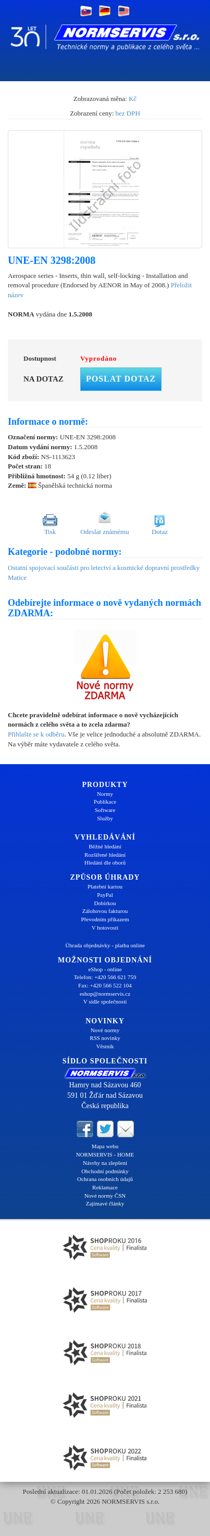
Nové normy (105, 1030)
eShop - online (104, 969)
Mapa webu (105, 1146)
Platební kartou (105, 886)
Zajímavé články (105, 1203)
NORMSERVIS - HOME (105, 1154)
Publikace (105, 801)
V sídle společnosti (105, 1001)
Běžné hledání (105, 846)
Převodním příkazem (105, 919)
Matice (17, 577)
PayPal (105, 895)
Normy (105, 794)
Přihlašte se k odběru (36, 734)
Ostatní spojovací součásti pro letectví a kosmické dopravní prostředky (104, 568)
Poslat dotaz (121, 378)
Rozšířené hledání (105, 855)
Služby (105, 818)
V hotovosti (105, 927)
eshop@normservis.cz (105, 994)
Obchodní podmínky (105, 1171)
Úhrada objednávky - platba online (105, 945)
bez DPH (128, 113)
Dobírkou (105, 903)
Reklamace (105, 1187)
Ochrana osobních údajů (105, 1179)
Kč (133, 99)
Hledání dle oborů (105, 862)
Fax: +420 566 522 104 (105, 985)
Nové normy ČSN (105, 1195)
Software (105, 810)
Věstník (105, 1046)
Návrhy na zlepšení (105, 1163)
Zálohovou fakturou (105, 911)
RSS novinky (105, 1038)
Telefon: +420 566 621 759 (105, 977)
